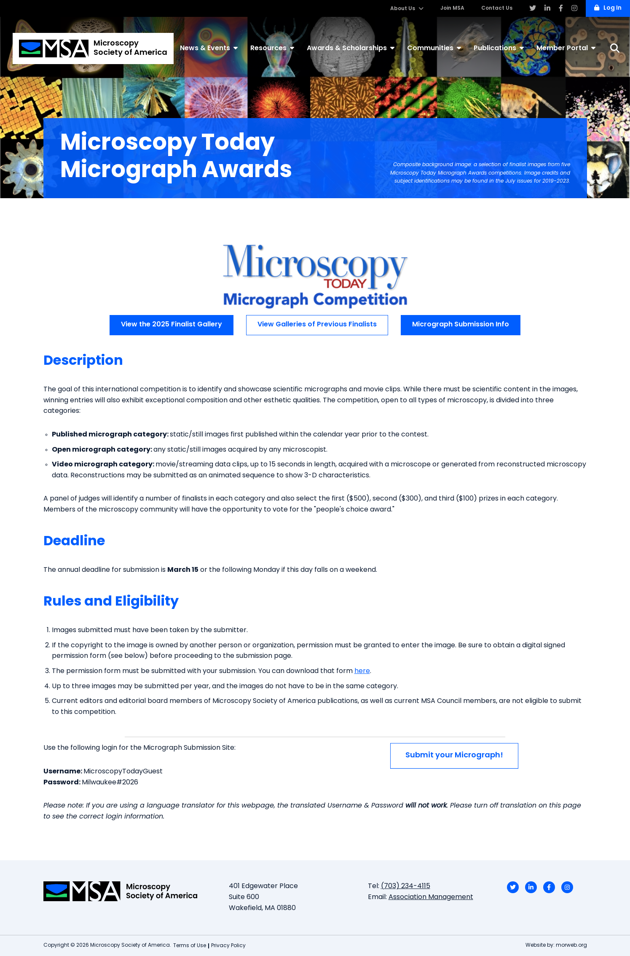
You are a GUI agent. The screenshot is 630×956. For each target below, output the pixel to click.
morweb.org (571, 945)
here (362, 671)
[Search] (614, 48)
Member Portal (565, 48)
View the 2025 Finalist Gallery (171, 324)
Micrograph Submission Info (460, 324)
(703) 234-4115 (405, 886)
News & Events (209, 48)
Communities (434, 48)
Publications (499, 48)
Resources (272, 48)
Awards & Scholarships (350, 48)
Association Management (431, 897)
